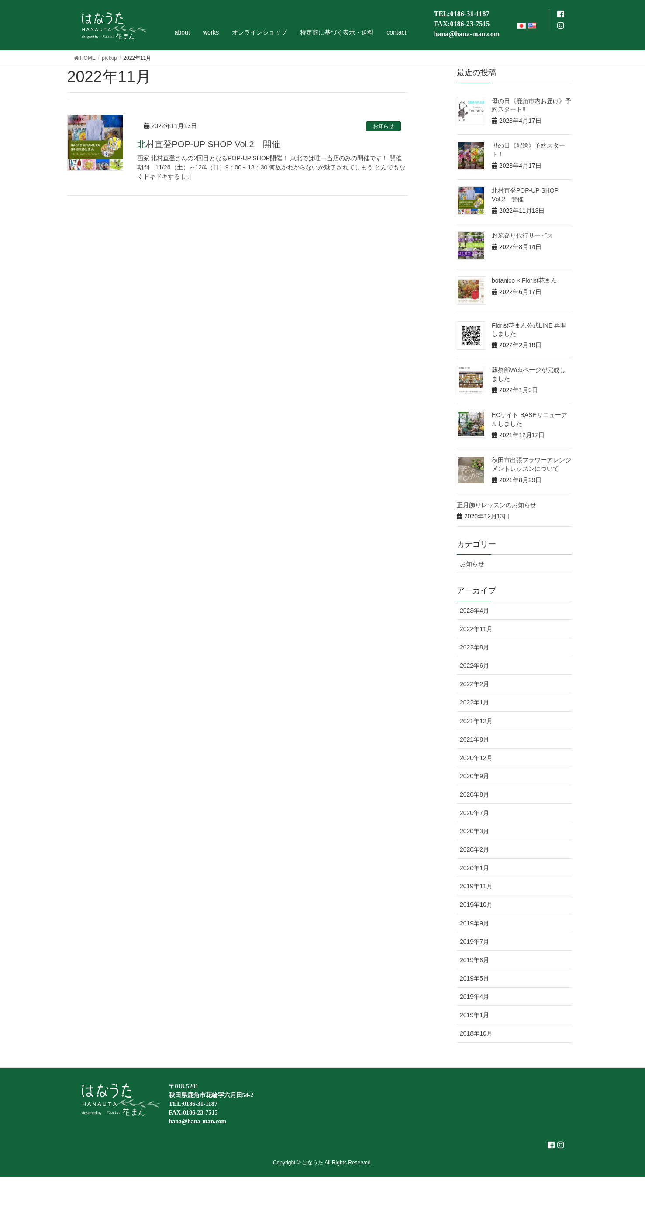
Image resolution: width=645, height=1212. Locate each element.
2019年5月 (474, 978)
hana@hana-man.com (467, 34)
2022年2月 (474, 683)
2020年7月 (474, 812)
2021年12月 (476, 721)
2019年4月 (474, 996)
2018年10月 (476, 1033)
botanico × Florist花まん (524, 280)
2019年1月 (474, 1015)
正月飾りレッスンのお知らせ (496, 504)
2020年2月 (474, 849)
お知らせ (383, 126)
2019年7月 (474, 941)
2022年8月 (474, 647)
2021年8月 (474, 739)
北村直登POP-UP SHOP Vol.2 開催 (208, 144)
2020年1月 (474, 867)
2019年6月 (474, 959)
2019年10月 (476, 904)
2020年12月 (476, 757)
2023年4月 (474, 610)
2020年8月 (474, 794)
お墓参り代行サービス (522, 235)
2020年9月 (474, 776)
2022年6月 (474, 665)
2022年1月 (474, 702)
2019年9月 (474, 923)
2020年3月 (474, 831)
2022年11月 (476, 628)
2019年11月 (476, 886)
